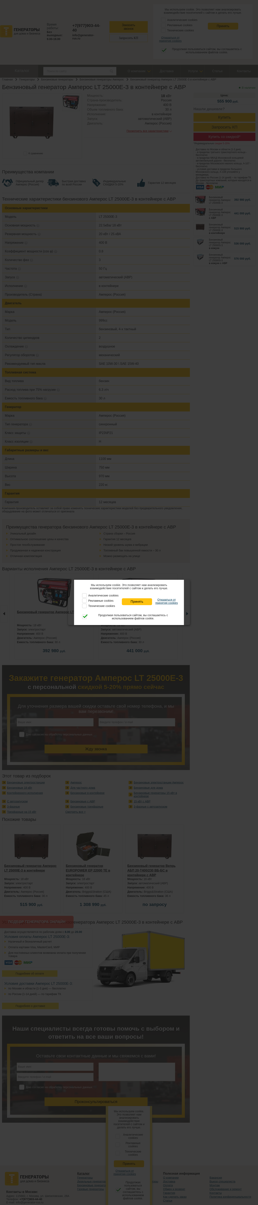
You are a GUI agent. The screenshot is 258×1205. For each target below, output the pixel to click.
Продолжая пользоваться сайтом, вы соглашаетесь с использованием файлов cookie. (133, 617)
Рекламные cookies (100, 600)
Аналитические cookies (103, 595)
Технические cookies (101, 606)
